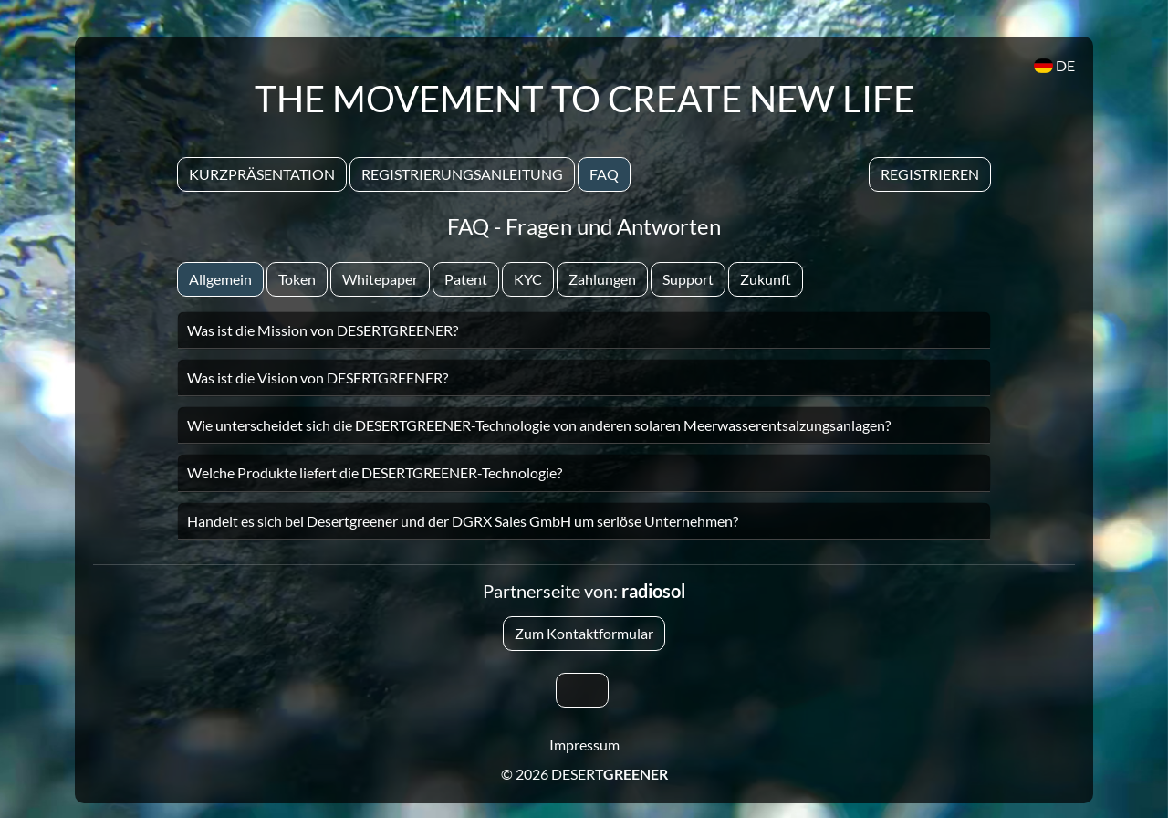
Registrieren (930, 174)
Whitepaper (380, 279)
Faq (604, 174)
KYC (528, 279)
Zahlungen (602, 279)
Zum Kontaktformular (584, 633)
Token (297, 279)
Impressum (584, 744)
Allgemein (220, 279)
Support (688, 279)
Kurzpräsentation (262, 174)
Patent (465, 279)
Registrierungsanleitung (462, 174)
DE (1054, 65)
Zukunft (765, 279)
